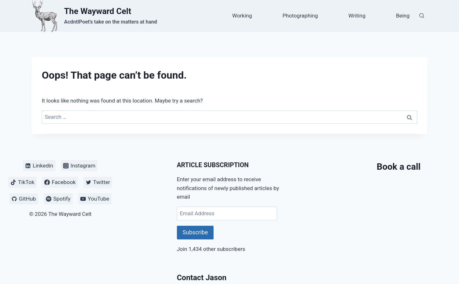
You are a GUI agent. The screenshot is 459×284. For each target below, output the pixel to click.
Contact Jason (202, 277)
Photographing (300, 15)
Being (403, 15)
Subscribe (195, 232)
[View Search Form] (421, 16)
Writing (356, 15)
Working (242, 15)
